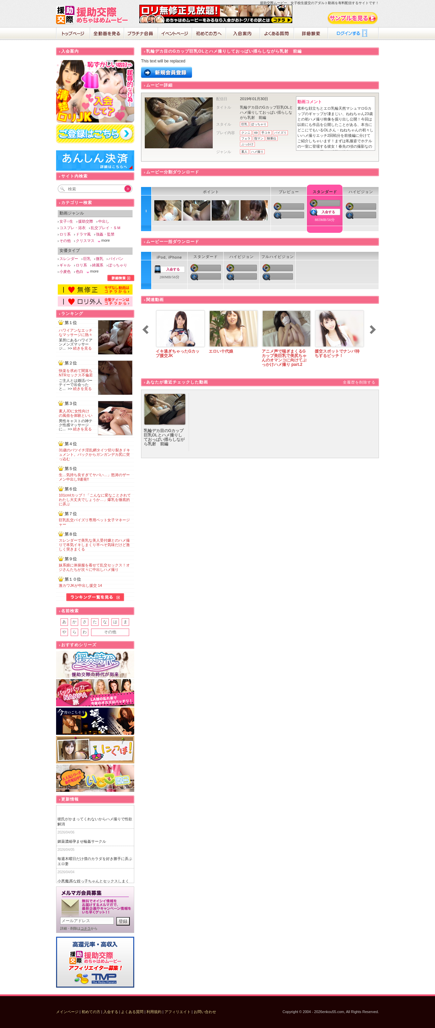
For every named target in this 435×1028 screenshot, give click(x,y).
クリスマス (85, 241)
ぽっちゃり (258, 124)
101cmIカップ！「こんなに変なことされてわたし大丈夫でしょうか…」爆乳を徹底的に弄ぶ (95, 499)
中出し (103, 221)
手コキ (266, 132)
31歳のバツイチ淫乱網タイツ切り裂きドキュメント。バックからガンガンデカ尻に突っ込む (94, 454)
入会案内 (243, 34)
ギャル (65, 265)
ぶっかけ (247, 144)
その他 (65, 241)
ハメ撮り (257, 151)
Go (124, 189)
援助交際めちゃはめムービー (93, 15)
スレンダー (68, 259)
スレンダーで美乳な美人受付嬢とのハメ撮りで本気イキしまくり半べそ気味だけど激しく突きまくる (94, 544)
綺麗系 (97, 265)
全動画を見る (107, 34)
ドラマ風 (83, 234)
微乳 (99, 259)
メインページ (67, 1012)
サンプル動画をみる (353, 18)
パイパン (115, 259)
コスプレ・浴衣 (72, 228)
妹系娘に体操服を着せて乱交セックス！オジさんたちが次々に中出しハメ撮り (94, 567)
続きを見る (82, 348)
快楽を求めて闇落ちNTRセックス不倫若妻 (76, 375)
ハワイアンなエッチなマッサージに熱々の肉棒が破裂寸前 (75, 334)
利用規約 (153, 1012)
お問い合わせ (205, 1012)
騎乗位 (271, 138)
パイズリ (280, 132)
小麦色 (65, 271)
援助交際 (85, 221)
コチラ (86, 928)
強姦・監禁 (105, 234)
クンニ (245, 132)
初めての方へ (209, 34)
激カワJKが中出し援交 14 (80, 585)
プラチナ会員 (141, 34)
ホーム (73, 34)
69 (256, 132)
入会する (328, 212)
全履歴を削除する (359, 382)
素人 (244, 151)
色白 (79, 271)
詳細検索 (311, 34)
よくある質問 (277, 34)
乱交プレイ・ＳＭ (106, 228)
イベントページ (175, 34)
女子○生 (66, 221)
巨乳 (244, 124)
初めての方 (91, 1012)
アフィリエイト (177, 1012)
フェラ (245, 138)
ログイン (353, 34)
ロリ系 (65, 234)
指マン (258, 138)
